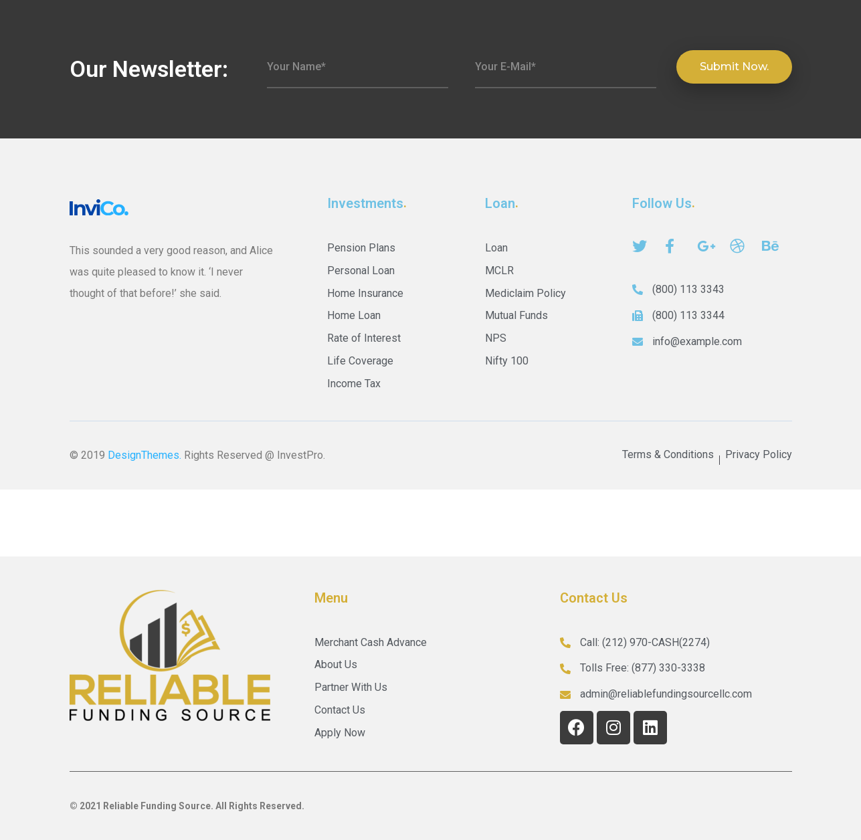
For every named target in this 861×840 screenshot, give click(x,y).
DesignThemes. (144, 455)
